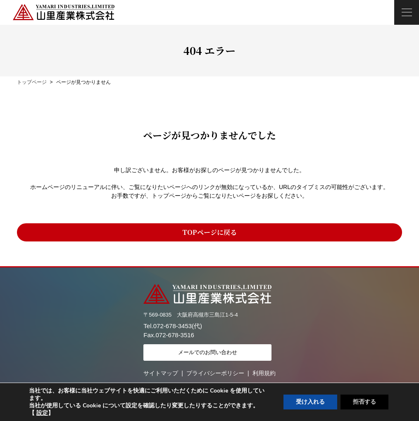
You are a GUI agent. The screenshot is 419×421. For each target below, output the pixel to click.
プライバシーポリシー (215, 373)
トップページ (32, 82)
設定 (42, 413)
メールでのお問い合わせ (207, 352)
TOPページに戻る (209, 232)
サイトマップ (160, 373)
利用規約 (264, 373)
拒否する (364, 402)
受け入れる (310, 402)
